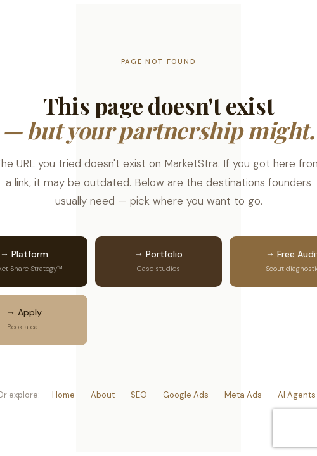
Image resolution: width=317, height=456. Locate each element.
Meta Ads (243, 395)
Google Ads (186, 395)
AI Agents (297, 395)
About (103, 395)
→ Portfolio (158, 262)
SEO (139, 395)
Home (63, 395)
